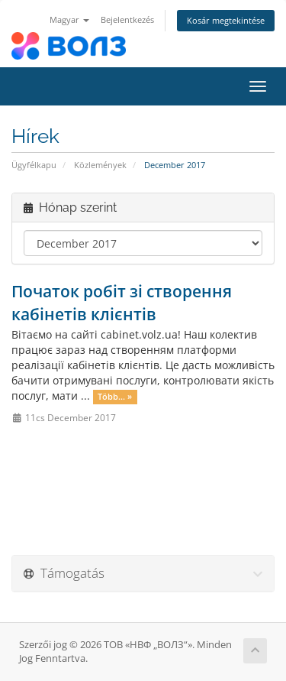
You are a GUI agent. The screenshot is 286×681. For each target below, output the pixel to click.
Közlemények (100, 164)
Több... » (115, 396)
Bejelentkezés (127, 19)
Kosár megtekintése (226, 20)
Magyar (69, 19)
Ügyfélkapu (33, 164)
